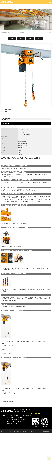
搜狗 (7, 431)
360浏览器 (3, 431)
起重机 (21, 38)
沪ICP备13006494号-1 (46, 431)
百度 (10, 431)
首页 (9, 32)
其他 (39, 38)
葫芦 (12, 38)
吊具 (30, 38)
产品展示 (13, 32)
